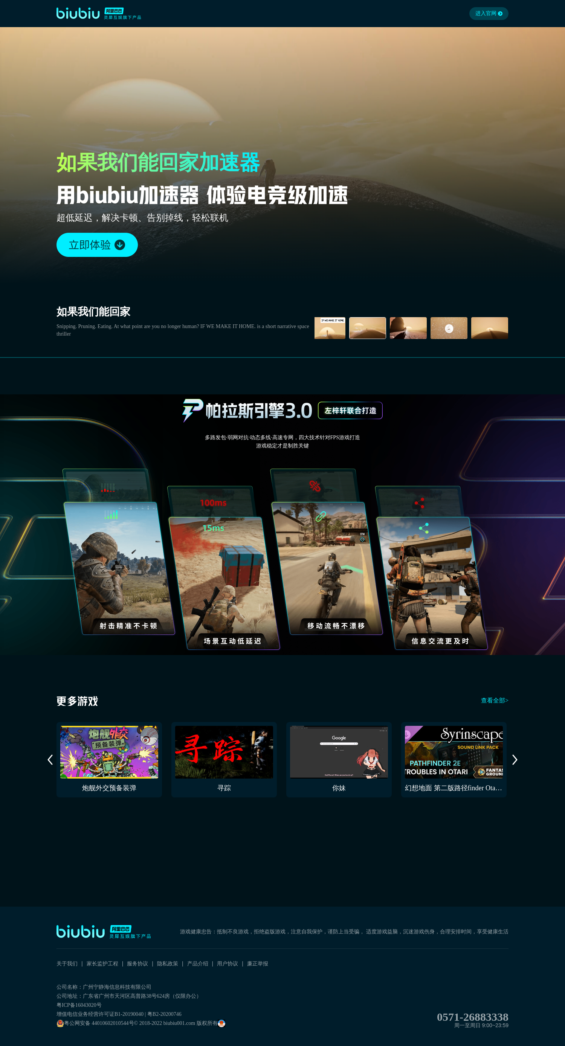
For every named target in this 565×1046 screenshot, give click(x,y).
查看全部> (494, 700)
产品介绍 (197, 963)
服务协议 (137, 963)
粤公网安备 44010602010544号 (95, 1023)
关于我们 (67, 963)
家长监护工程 (102, 963)
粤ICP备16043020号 (79, 1005)
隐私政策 (167, 963)
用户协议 (227, 963)
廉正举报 (257, 963)
